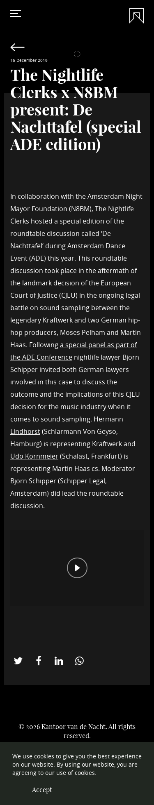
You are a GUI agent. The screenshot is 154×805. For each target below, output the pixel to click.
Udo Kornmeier (34, 456)
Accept (42, 790)
